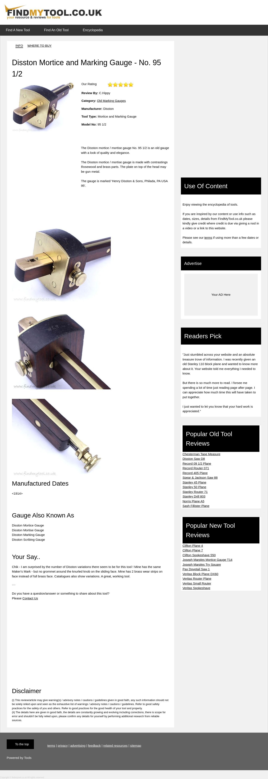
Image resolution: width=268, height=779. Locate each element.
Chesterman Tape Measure (201, 454)
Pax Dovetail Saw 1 (196, 569)
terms (208, 237)
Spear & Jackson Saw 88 (200, 477)
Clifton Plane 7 (193, 550)
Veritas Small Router (197, 583)
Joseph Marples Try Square (202, 564)
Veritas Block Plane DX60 (200, 574)
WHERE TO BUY (39, 45)
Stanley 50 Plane (194, 487)
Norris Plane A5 (193, 501)
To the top (22, 744)
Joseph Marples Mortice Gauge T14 (207, 559)
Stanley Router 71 (195, 492)
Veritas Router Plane (197, 578)
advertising (78, 745)
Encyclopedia (93, 30)
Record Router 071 (196, 468)
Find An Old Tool (56, 30)
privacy (63, 745)
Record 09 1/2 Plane (197, 463)
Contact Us (30, 598)
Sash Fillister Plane (196, 506)
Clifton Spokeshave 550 (199, 555)
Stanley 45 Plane (194, 482)
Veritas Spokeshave (196, 588)
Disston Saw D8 (194, 458)
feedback (94, 745)
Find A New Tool (18, 30)
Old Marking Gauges (111, 100)
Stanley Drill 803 (194, 496)
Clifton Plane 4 (193, 545)
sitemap (135, 745)
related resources (115, 745)
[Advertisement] (46, 175)
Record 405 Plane (195, 473)
